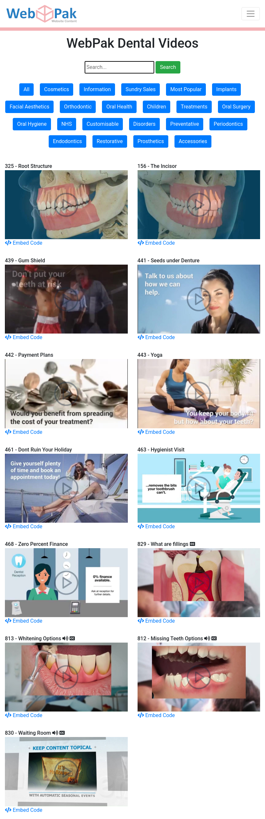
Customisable (103, 124)
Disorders (144, 124)
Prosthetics (151, 141)
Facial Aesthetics (29, 107)
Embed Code (23, 243)
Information (97, 89)
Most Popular (186, 89)
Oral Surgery (236, 107)
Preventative (184, 124)
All (26, 89)
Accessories (193, 141)
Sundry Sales (140, 89)
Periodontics (228, 124)
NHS (66, 124)
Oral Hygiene (31, 124)
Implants (226, 89)
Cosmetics (56, 89)
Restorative (110, 141)
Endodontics (67, 141)
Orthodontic (77, 107)
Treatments (194, 107)
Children (156, 107)
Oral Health (119, 107)
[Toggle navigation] (250, 13)
